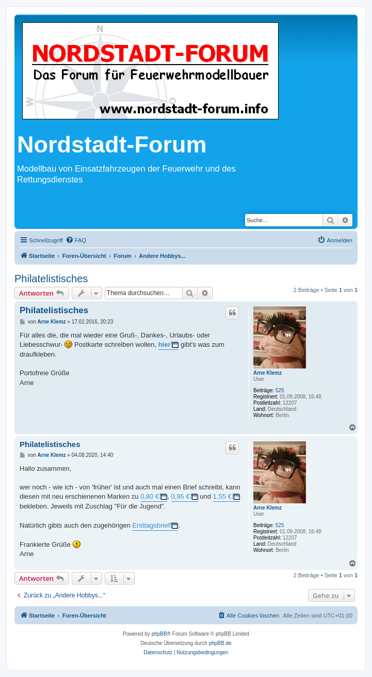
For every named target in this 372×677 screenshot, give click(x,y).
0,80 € (149, 496)
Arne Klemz (267, 373)
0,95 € (180, 496)
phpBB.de (220, 643)
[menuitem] (76, 240)
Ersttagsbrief (151, 525)
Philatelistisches (51, 278)
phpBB (159, 634)
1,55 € (222, 496)
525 (280, 390)
